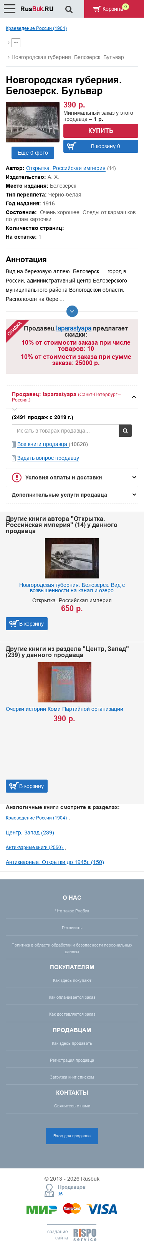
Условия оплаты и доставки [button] (63, 477)
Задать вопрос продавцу (48, 458)
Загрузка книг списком (72, 1077)
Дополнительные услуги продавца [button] (59, 495)
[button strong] (72, 397)
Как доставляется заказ (72, 1014)
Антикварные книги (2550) (35, 847)
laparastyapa (73, 328)
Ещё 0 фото (33, 153)
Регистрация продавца (72, 1060)
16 (60, 1193)
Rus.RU (37, 9)
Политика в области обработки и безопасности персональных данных (72, 948)
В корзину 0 (105, 146)
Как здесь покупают (72, 980)
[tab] (72, 397)
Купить (101, 130)
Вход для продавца (72, 1135)
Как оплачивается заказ (72, 997)
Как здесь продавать (72, 1043)
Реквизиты (72, 927)
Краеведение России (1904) (36, 28)
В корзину (31, 624)
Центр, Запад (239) (30, 832)
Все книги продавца (43, 444)
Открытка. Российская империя (66, 168)
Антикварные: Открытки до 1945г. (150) (55, 862)
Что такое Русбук (72, 911)
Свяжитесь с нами (72, 1106)
